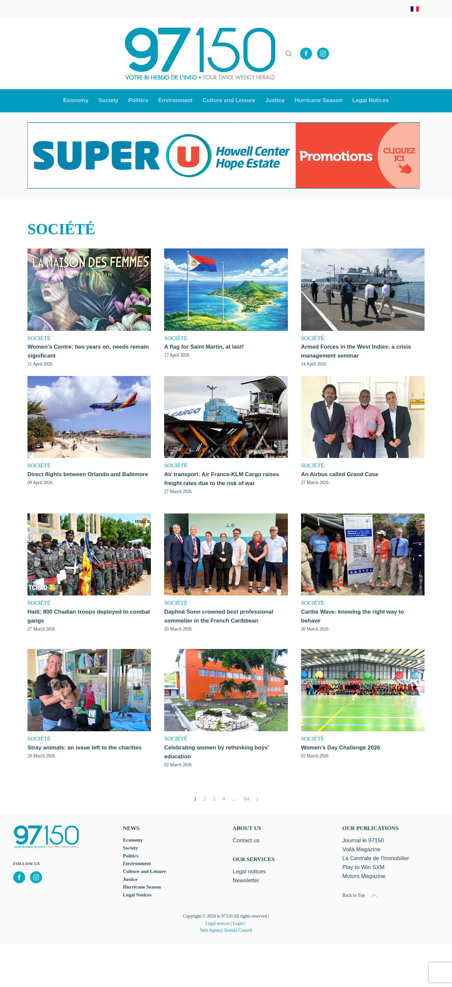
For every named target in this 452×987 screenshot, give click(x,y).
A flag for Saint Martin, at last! (204, 347)
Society (130, 848)
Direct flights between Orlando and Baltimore (87, 474)
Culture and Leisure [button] (229, 100)
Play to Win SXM (363, 867)
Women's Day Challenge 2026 (340, 747)
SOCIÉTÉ (39, 338)
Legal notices (217, 923)
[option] (223, 155)
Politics (138, 100)
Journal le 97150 (363, 840)
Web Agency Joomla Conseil (226, 930)
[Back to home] (200, 53)
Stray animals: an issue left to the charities (84, 747)
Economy (133, 840)
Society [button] (108, 100)
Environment (175, 100)
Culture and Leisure (144, 871)
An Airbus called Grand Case (340, 474)
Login (238, 923)
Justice (275, 100)
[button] (288, 53)
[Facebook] (306, 53)
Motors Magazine (363, 876)
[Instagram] (323, 53)
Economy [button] (76, 100)
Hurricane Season (318, 100)
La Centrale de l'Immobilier (375, 858)
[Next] (257, 799)
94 (246, 799)
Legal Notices (370, 100)
